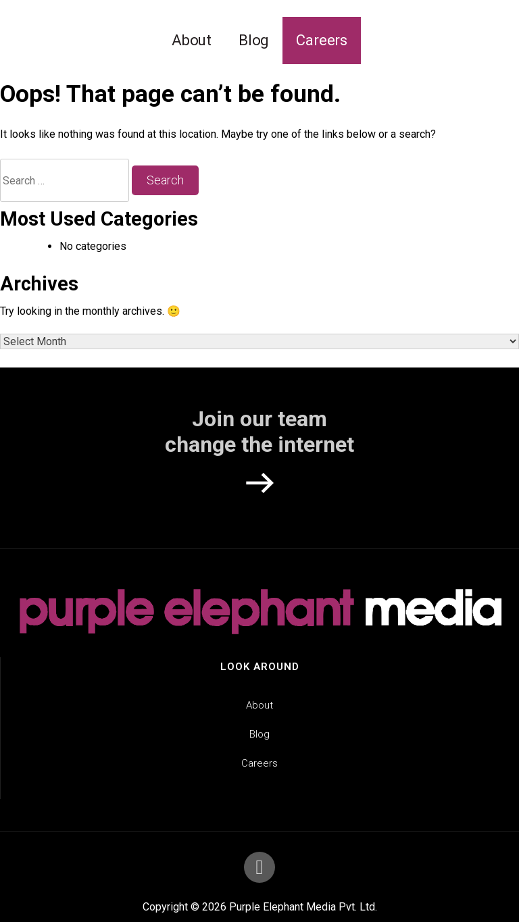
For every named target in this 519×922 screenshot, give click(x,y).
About (192, 40)
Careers (321, 40)
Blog (254, 40)
